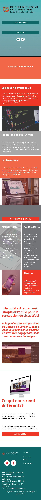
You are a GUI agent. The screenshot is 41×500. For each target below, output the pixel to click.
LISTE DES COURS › (20, 22)
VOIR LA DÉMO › (20, 434)
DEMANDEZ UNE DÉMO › (20, 219)
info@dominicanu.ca (17, 488)
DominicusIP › (20, 32)
